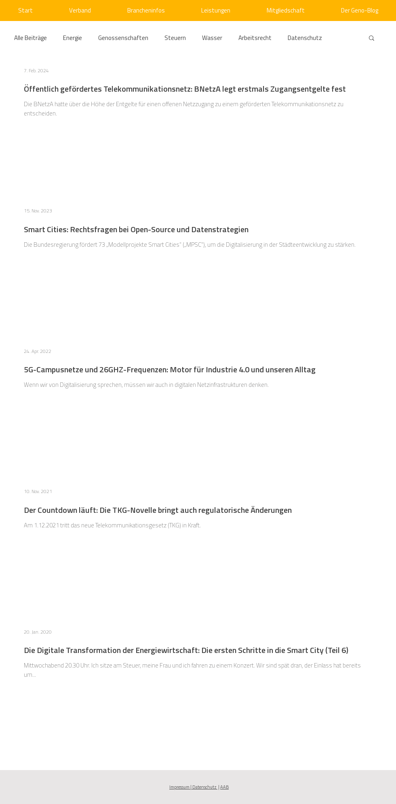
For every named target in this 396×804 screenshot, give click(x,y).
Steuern (175, 38)
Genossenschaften (123, 38)
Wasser (212, 38)
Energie (72, 38)
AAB (224, 787)
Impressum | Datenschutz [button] (193, 787)
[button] (371, 38)
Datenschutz (305, 38)
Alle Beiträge (30, 38)
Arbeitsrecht (255, 38)
